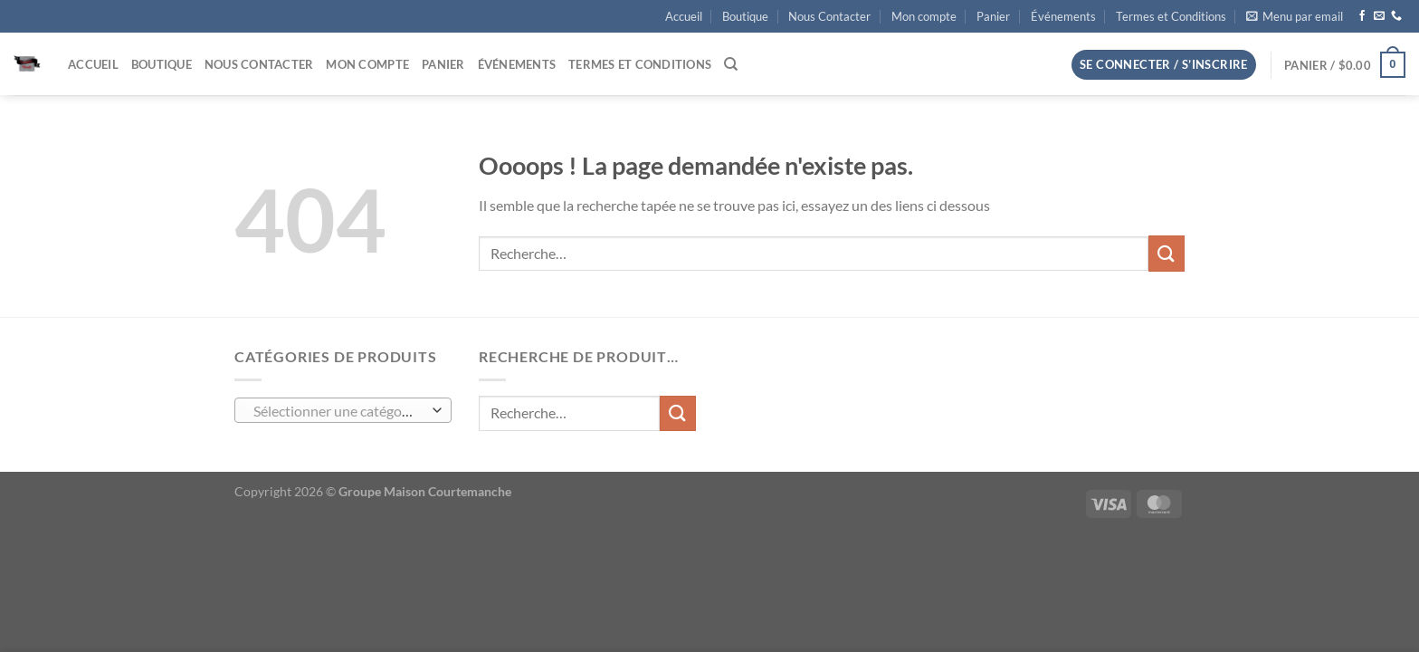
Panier (993, 16)
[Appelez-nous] (1396, 16)
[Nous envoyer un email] (1379, 16)
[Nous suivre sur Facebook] (1362, 16)
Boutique (745, 16)
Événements (1063, 16)
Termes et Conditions (1171, 16)
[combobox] (343, 410)
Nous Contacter (829, 16)
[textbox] (339, 411)
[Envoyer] (1166, 253)
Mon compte (924, 16)
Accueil (683, 16)
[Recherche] (731, 64)
